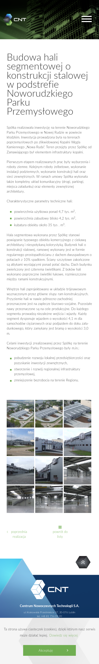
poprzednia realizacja (19, 534)
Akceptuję (46, 650)
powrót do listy (60, 534)
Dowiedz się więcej (63, 635)
